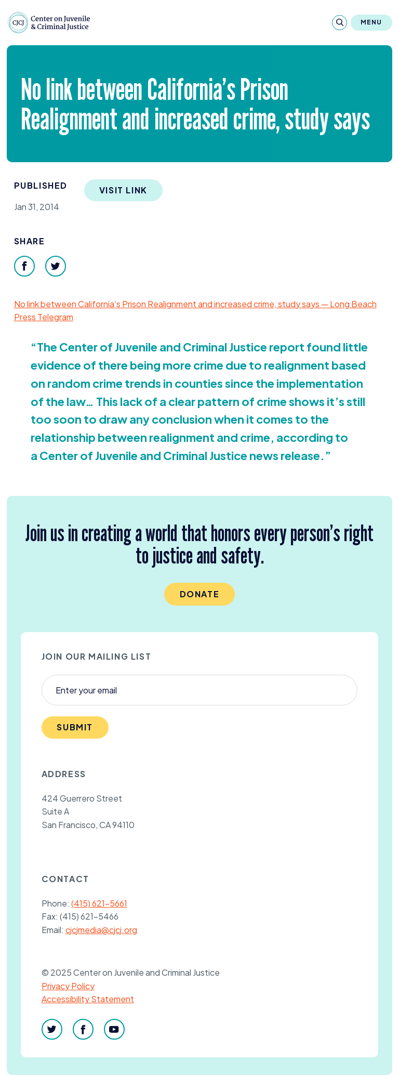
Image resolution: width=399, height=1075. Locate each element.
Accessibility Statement (88, 998)
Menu (371, 22)
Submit (75, 727)
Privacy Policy (68, 985)
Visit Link (123, 190)
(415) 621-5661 (99, 903)
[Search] (339, 22)
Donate (200, 593)
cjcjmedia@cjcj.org (101, 929)
